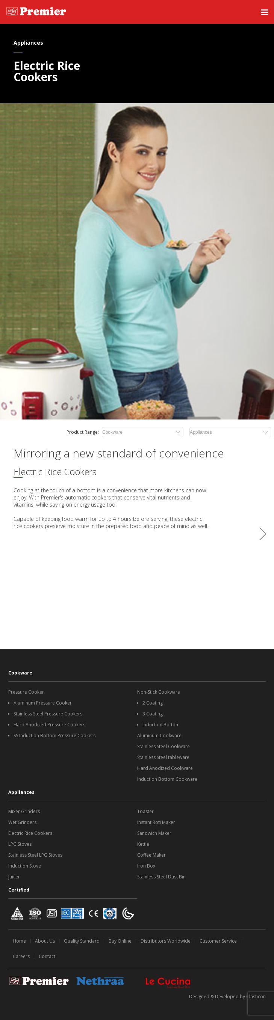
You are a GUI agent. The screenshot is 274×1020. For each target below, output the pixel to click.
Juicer (14, 877)
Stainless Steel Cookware (163, 746)
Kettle (143, 844)
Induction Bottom (161, 724)
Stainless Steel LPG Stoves (35, 855)
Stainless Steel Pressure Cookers (48, 714)
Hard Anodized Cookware (165, 768)
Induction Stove (24, 866)
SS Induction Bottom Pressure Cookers (54, 735)
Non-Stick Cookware (158, 692)
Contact (47, 956)
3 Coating (152, 714)
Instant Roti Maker (156, 822)
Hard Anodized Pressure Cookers (49, 724)
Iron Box (146, 866)
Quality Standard (82, 941)
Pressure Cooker (26, 692)
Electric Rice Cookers (30, 833)
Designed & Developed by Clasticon (227, 996)
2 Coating (152, 703)
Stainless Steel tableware (163, 757)
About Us (45, 941)
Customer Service (218, 941)
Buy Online (120, 941)
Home (19, 941)
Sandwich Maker (154, 833)
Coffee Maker (151, 855)
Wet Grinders (22, 822)
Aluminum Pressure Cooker (43, 703)
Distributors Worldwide (166, 941)
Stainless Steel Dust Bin (161, 877)
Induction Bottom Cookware (167, 779)
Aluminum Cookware (159, 735)
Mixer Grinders (24, 811)
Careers (21, 956)
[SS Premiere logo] (36, 12)
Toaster (145, 811)
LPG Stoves (20, 844)
